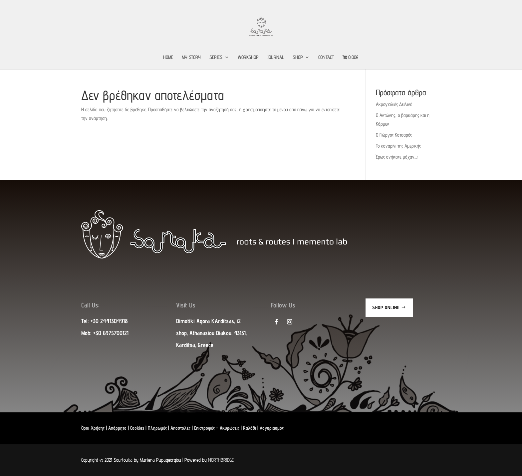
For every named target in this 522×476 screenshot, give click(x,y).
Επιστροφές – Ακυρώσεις (216, 428)
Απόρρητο (117, 428)
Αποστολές (180, 428)
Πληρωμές (157, 428)
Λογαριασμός (272, 428)
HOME (168, 57)
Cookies (137, 428)
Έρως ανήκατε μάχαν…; (397, 157)
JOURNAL (275, 57)
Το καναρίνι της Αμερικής (398, 146)
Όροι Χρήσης (93, 428)
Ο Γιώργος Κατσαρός (394, 135)
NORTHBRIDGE (221, 460)
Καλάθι (249, 428)
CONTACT (326, 57)
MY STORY (191, 57)
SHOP (298, 57)
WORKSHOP (248, 57)
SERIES (215, 57)
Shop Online (385, 307)
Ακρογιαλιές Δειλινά (394, 104)
